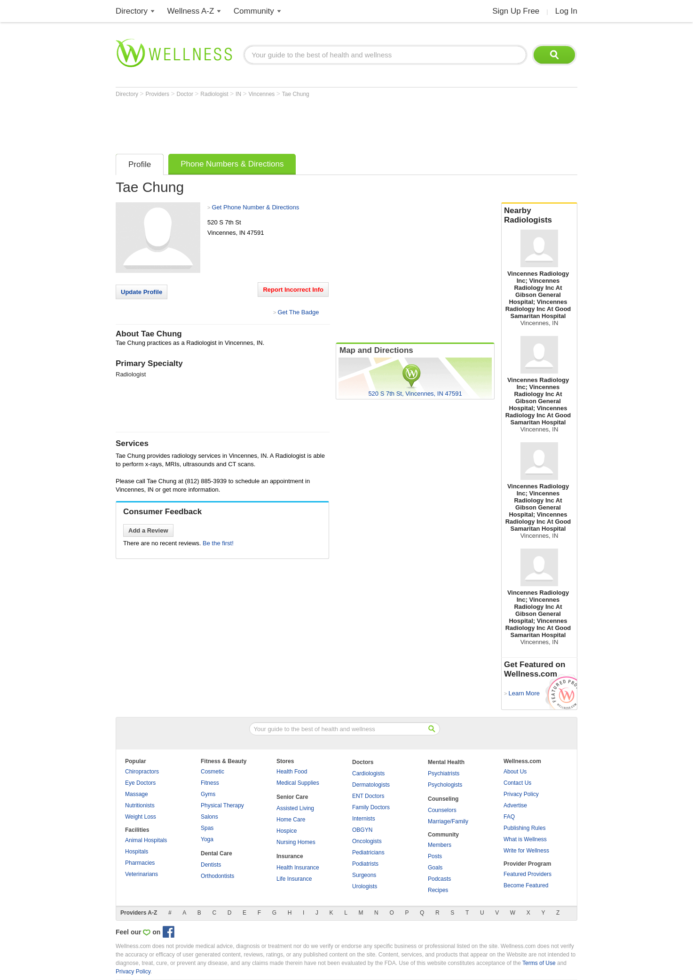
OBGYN (362, 830)
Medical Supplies (297, 783)
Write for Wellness (526, 850)
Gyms (208, 794)
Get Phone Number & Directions (255, 207)
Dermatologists (371, 784)
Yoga (207, 839)
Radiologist (215, 94)
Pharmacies (140, 863)
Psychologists (445, 784)
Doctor (186, 94)
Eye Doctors (140, 783)
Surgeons (364, 875)
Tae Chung (295, 94)
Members (439, 845)
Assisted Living (295, 808)
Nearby (539, 215)
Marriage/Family (448, 821)
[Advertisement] (287, 123)
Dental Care (216, 853)
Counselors (442, 810)
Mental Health (446, 762)
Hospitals (136, 851)
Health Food (291, 771)
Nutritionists (140, 805)
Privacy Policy (521, 794)
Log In (566, 11)
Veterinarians (141, 874)
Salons (209, 816)
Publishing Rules (524, 828)
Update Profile (141, 291)
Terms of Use (539, 963)
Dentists (211, 864)
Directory (132, 11)
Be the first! (218, 543)
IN (239, 94)
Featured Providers (527, 874)
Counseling (443, 799)
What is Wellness (525, 839)
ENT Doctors (368, 796)
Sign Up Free (515, 11)
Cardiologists (368, 773)
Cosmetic (212, 771)
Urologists (364, 886)
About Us (515, 771)
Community (254, 11)
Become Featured (526, 885)
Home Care (290, 819)
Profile (139, 164)
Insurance (289, 856)
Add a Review (148, 530)
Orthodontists (217, 876)
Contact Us (517, 783)
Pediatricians (368, 852)
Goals (435, 867)
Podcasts (439, 879)
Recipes (438, 890)
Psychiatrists (443, 773)
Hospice (286, 831)
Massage (136, 794)
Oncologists (367, 841)
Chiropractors (142, 771)
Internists (363, 818)
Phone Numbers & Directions (232, 163)
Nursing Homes (295, 842)
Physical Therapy (222, 805)
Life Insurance (294, 879)
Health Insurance (297, 867)
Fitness (210, 783)
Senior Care (292, 797)
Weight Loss (140, 816)
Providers (158, 94)
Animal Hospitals (146, 840)
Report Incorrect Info (293, 289)
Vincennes (262, 94)
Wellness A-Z (190, 11)
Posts (435, 856)
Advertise (515, 805)
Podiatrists (365, 863)
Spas (207, 828)
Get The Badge (298, 312)
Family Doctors (371, 807)
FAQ (509, 816)
